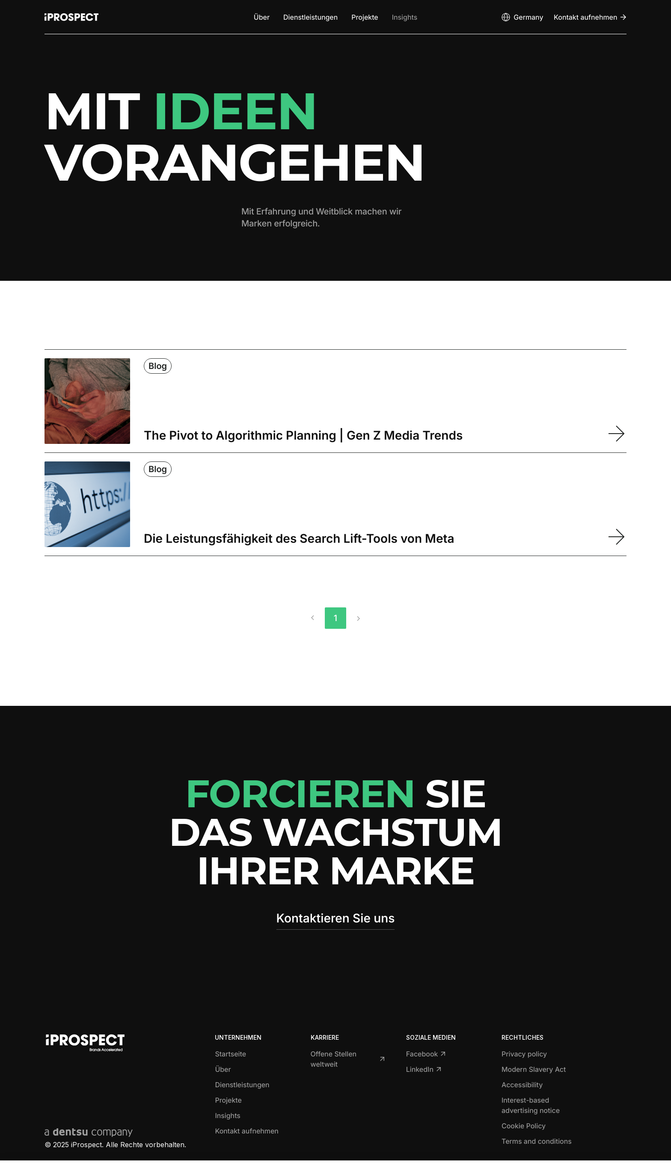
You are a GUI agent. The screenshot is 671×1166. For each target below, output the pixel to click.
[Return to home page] (71, 17)
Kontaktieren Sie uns (335, 918)
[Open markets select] (522, 17)
